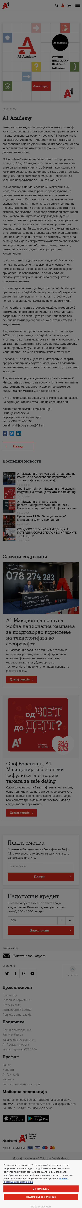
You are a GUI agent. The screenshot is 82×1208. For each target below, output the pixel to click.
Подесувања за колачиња (41, 1197)
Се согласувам (41, 1189)
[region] (41, 1184)
